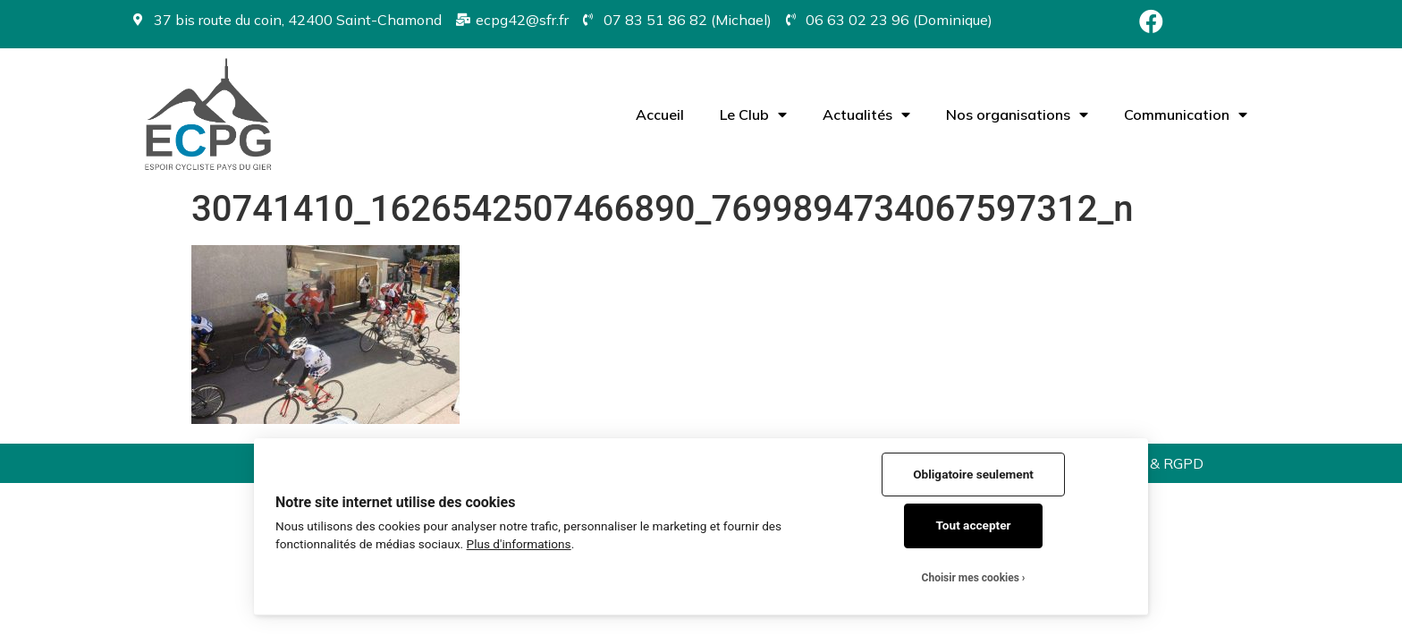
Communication (1185, 114)
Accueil (660, 114)
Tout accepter (973, 525)
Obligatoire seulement (973, 474)
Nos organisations (1017, 114)
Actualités (866, 114)
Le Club (753, 114)
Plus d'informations (519, 544)
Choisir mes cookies (970, 578)
